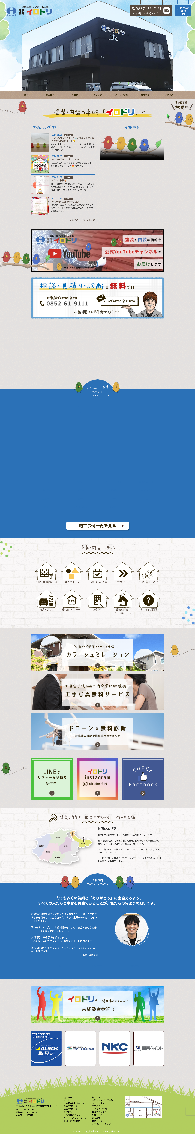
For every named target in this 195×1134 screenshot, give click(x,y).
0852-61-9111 (29, 1109)
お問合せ (145, 95)
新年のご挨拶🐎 (59, 180)
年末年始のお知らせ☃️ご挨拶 (65, 202)
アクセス (169, 95)
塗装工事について (72, 1106)
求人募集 (96, 1118)
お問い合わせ (98, 1115)
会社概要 (74, 95)
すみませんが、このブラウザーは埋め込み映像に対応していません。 (132, 146)
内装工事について (72, 1109)
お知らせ (97, 95)
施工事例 (50, 95)
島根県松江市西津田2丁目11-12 (42, 1106)
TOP (26, 95)
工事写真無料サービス (74, 1103)
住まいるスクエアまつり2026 (65, 159)
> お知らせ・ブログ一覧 (82, 220)
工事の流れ (97, 1106)
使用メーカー (98, 1121)
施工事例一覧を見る (97, 526)
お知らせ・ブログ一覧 (102, 1100)
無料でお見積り (99, 1112)
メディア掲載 (121, 95)
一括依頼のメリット (73, 1115)
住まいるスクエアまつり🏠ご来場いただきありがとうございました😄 (73, 139)
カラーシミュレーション (75, 1118)
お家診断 (68, 1112)
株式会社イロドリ (113, 1131)
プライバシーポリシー (102, 1124)
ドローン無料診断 (72, 1121)
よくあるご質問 (99, 1109)
